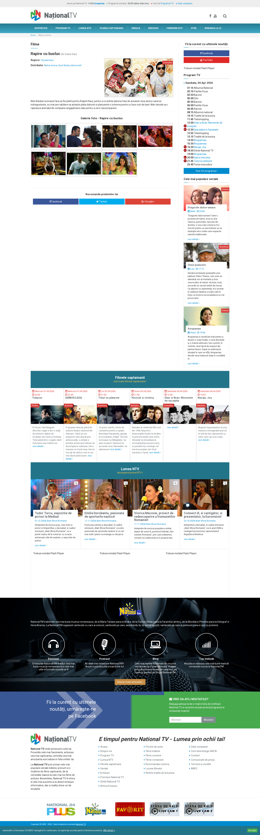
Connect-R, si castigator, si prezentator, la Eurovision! (203, 514)
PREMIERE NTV (175, 28)
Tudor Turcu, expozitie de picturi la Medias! (53, 514)
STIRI (193, 28)
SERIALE (135, 28)
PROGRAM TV (63, 28)
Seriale (104, 768)
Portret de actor (154, 746)
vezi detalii (194, 239)
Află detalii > (109, 830)
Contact (195, 755)
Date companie (185, 3)
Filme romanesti (154, 759)
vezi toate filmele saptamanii (130, 381)
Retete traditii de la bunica (160, 772)
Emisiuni (53, 658)
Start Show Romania (57, 520)
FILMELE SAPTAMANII (111, 28)
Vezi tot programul (206, 171)
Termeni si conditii (201, 764)
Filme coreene (153, 755)
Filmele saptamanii (110, 764)
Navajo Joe (199, 147)
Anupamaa (99, 3)
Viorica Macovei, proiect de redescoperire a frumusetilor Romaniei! (154, 516)
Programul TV (167, 3)
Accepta (252, 830)
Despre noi (106, 751)
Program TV (107, 755)
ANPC (194, 768)
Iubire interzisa (201, 157)
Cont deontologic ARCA (204, 751)
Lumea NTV (106, 759)
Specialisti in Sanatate (205, 129)
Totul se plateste (202, 161)
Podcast (104, 658)
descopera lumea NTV (130, 472)
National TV (81, 824)
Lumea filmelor (154, 768)
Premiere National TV (112, 777)
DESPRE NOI (41, 28)
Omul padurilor (197, 264)
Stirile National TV (110, 781)
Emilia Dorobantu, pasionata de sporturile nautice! (104, 514)
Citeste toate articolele (130, 682)
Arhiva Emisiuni (108, 786)
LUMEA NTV (85, 28)
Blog (155, 658)
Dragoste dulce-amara (201, 207)
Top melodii (206, 658)
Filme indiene (153, 751)
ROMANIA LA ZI (213, 28)
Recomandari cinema (157, 764)
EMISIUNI (153, 28)
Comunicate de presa (203, 759)
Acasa (33, 35)
